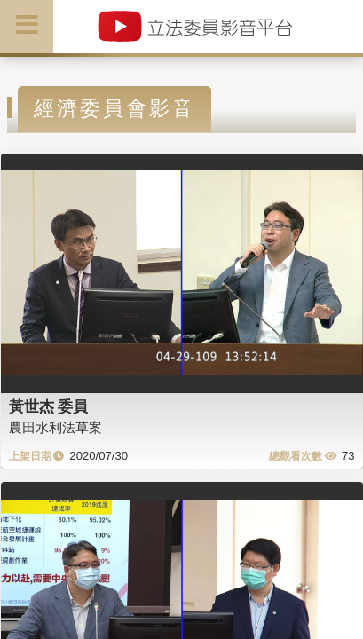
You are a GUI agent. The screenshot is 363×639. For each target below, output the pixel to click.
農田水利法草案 (55, 427)
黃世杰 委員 (49, 406)
